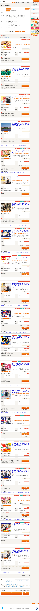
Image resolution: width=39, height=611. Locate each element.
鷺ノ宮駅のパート (7, 145)
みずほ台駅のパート (8, 305)
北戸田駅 (11, 584)
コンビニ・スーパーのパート (15, 572)
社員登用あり (14, 16)
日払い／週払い (12, 22)
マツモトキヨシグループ (24, 412)
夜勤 (15, 27)
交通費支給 (25, 15)
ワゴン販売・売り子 (8, 580)
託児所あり (18, 16)
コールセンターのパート (12, 145)
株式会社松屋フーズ (25, 305)
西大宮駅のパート (8, 332)
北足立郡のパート (3, 145)
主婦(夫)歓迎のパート (19, 225)
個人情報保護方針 (27, 608)
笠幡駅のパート (9, 252)
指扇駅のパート (9, 572)
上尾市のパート (2, 412)
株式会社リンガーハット (24, 519)
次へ (6, 37)
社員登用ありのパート (21, 332)
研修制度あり (21, 15)
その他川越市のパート (3, 172)
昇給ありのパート (17, 145)
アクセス (14, 608)
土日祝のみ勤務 (8, 25)
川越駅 (13, 584)
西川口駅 (9, 584)
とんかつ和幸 (22, 172)
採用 (20, 608)
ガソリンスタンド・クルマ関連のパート (16, 252)
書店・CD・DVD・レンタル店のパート (14, 332)
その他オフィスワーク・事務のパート (17, 492)
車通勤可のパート (19, 412)
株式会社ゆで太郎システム (25, 225)
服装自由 (9, 586)
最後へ (8, 37)
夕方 (11, 27)
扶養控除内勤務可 (8, 15)
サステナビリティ (17, 608)
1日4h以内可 (12, 15)
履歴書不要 (22, 16)
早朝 (6, 27)
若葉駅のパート (7, 519)
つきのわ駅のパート (8, 172)
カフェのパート (12, 172)
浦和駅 (15, 584)
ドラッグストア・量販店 (24, 580)
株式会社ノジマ (26, 252)
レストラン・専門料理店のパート (14, 305)
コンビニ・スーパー (10, 581)
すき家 (22, 385)
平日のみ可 (12, 25)
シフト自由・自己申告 (17, 25)
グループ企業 (23, 608)
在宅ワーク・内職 (17, 15)
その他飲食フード (20, 580)
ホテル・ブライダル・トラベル (14, 580)
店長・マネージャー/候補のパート (13, 225)
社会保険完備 (10, 16)
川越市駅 (7, 584)
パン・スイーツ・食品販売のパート (13, 412)
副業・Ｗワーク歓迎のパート (17, 172)
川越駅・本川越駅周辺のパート (4, 252)
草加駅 (17, 584)
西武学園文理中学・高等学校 (22, 145)
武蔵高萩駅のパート (10, 492)
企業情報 (11, 608)
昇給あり (7, 16)
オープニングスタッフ (26, 16)
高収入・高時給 (8, 22)
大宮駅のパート (7, 225)
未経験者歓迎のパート (20, 572)
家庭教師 (7, 581)
